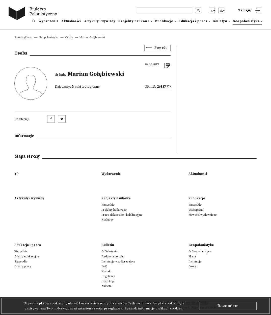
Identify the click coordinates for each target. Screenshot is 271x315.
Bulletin (107, 245)
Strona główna (23, 37)
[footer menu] (17, 174)
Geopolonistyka (246, 21)
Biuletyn (220, 21)
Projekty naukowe (134, 21)
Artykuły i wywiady (99, 21)
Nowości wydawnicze (202, 215)
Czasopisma (195, 210)
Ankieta (106, 286)
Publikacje (164, 21)
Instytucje (195, 261)
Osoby (69, 37)
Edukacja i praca (193, 21)
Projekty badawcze (114, 210)
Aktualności (71, 21)
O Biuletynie (109, 251)
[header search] (164, 10)
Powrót (160, 48)
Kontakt (106, 271)
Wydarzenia (48, 21)
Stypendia (20, 261)
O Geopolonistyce (199, 251)
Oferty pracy (22, 266)
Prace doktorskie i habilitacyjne (122, 215)
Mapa (192, 256)
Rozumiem (228, 305)
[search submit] (198, 10)
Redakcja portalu (112, 256)
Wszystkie (108, 205)
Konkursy (107, 220)
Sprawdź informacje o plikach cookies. (154, 308)
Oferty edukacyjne (26, 256)
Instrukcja (108, 281)
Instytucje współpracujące (118, 261)
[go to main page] (34, 14)
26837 (161, 87)
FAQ (104, 266)
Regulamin (108, 276)
